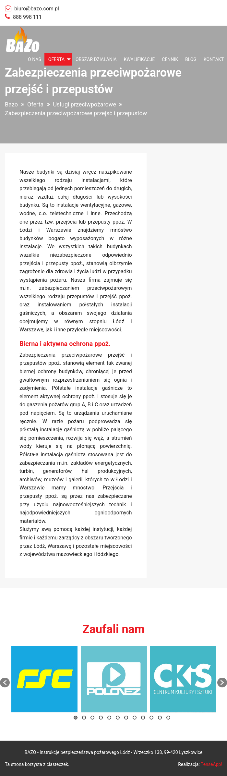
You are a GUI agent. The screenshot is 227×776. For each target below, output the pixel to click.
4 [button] (101, 718)
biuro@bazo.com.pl (36, 9)
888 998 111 (27, 17)
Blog (191, 59)
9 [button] (143, 718)
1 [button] (76, 718)
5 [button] (109, 718)
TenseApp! (211, 764)
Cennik (170, 59)
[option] (44, 679)
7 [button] (126, 718)
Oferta (56, 59)
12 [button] (168, 718)
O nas (34, 59)
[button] (5, 682)
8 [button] (135, 718)
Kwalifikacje (139, 59)
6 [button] (118, 718)
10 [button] (151, 718)
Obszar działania (96, 59)
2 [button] (84, 718)
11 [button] (160, 718)
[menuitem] (34, 59)
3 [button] (92, 718)
